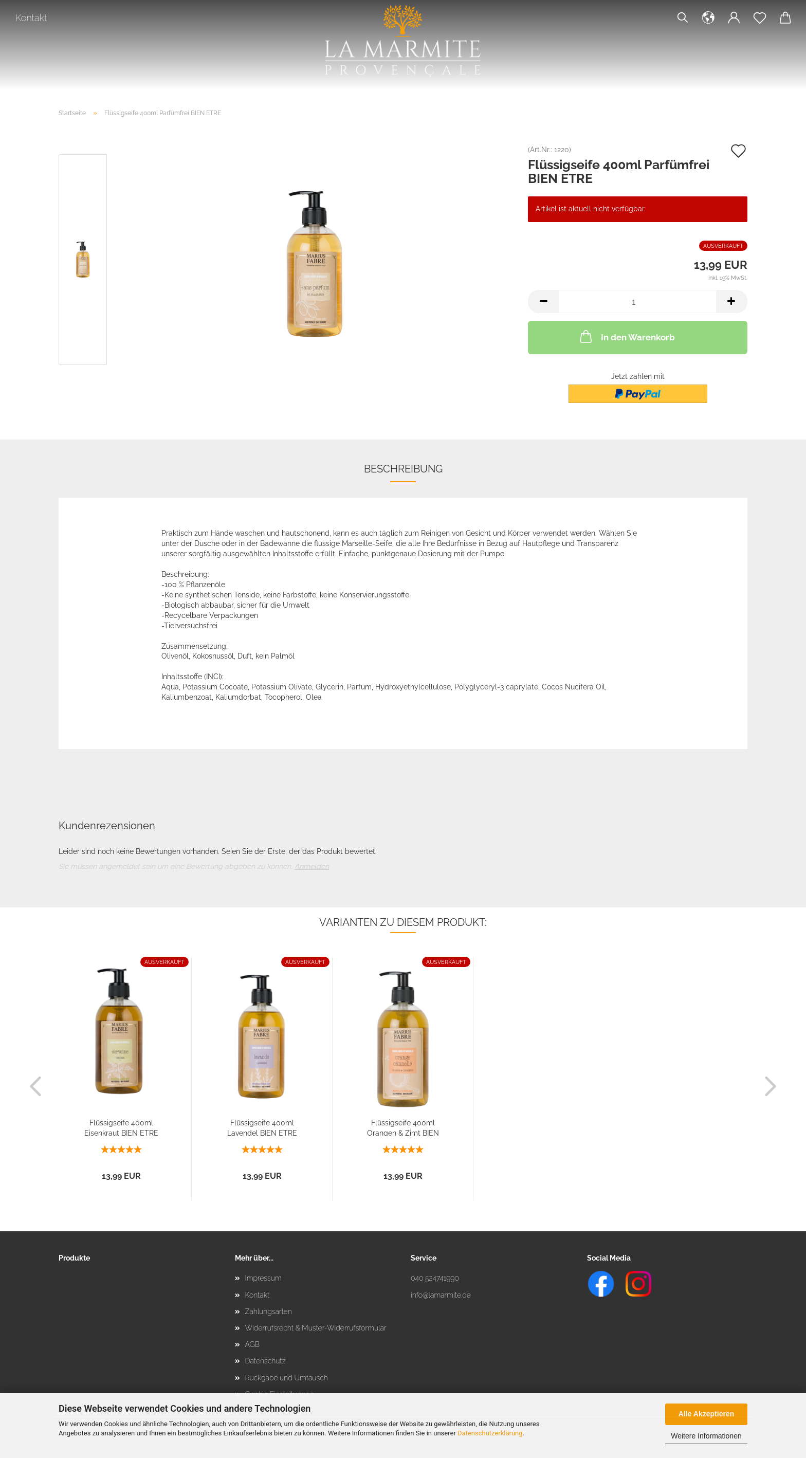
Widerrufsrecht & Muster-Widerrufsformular (316, 1328)
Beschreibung (403, 469)
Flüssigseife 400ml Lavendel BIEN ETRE (262, 1127)
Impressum (263, 1278)
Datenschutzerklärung (490, 1433)
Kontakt (31, 17)
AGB (252, 1344)
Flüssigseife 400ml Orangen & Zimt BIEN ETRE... (403, 1127)
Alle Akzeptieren (706, 1414)
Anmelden (312, 866)
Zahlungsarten (268, 1311)
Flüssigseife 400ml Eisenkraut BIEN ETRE (121, 1127)
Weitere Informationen (706, 1436)
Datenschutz (265, 1361)
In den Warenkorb (626, 336)
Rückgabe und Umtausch (286, 1378)
